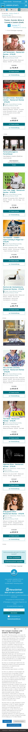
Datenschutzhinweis (14, 730)
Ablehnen (7, 721)
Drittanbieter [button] (23, 730)
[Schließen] (26, 629)
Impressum (5, 730)
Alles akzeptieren (14, 725)
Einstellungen (19, 721)
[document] (14, 674)
